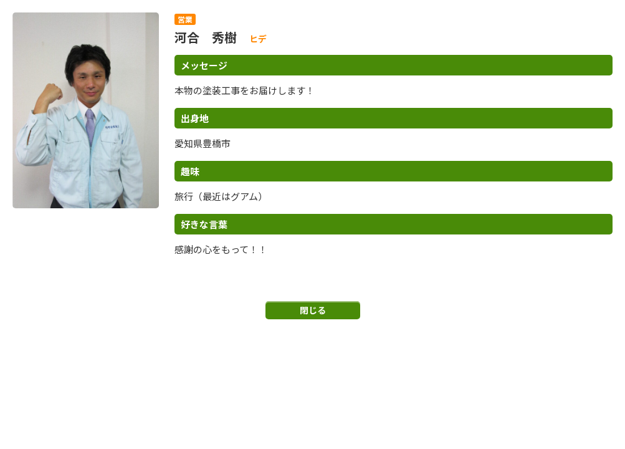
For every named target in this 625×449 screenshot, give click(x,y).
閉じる (313, 310)
